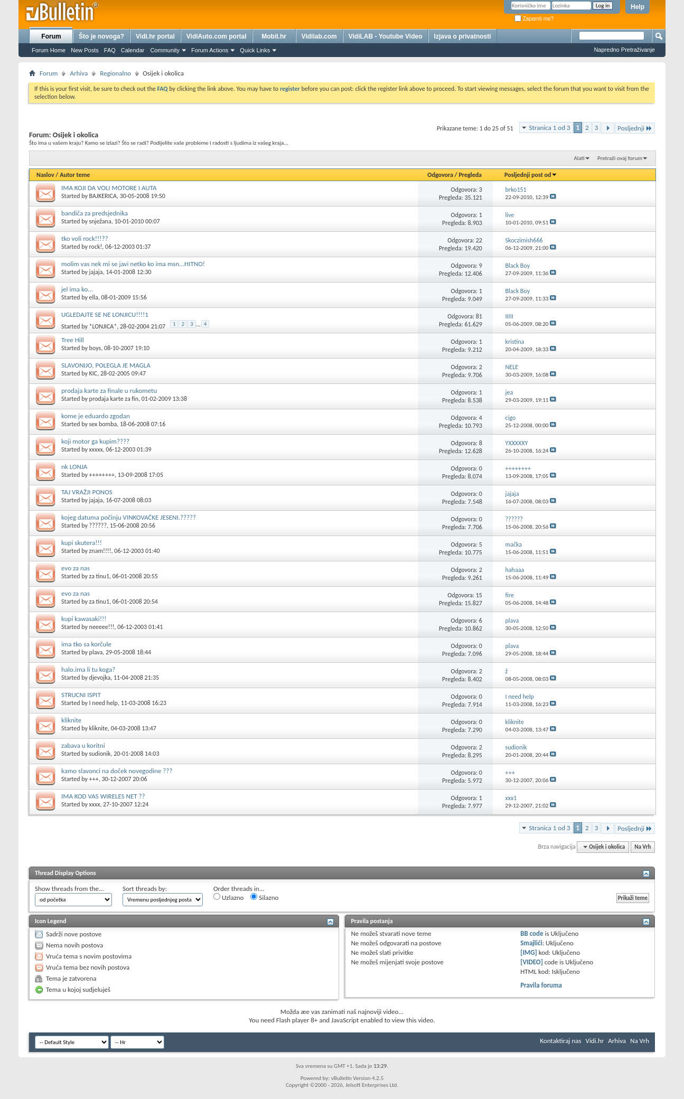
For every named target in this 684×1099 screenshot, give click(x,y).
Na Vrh (642, 846)
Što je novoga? (101, 36)
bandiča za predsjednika (94, 213)
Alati (579, 158)
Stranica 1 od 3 (549, 127)
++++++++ (102, 474)
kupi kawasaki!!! (83, 619)
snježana (100, 221)
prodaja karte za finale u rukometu (109, 390)
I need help (103, 703)
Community (165, 50)
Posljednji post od (530, 175)
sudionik (100, 753)
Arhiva (79, 73)
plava (96, 652)
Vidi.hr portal (155, 36)
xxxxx (96, 449)
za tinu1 (99, 576)
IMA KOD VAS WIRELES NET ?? (103, 796)
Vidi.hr (595, 1041)
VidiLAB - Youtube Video (386, 36)
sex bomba (103, 424)
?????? (98, 525)
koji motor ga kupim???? (95, 441)
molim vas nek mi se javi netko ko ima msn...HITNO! (133, 264)
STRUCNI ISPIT (81, 695)
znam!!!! (100, 551)
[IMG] (528, 952)
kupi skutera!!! (81, 543)
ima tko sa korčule (86, 644)
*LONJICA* (103, 326)
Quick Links (255, 50)
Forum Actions (209, 50)
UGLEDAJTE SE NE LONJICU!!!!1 (104, 314)
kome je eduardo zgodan (95, 416)
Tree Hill (72, 340)
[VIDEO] (531, 962)
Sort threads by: (145, 889)
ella (93, 297)
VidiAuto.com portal (216, 36)
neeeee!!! (102, 627)
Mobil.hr (273, 36)
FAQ (110, 50)
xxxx (94, 804)
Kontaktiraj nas (560, 1041)
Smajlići (531, 943)
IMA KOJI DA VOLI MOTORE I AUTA (109, 188)
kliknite (71, 720)
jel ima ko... (77, 289)
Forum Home (48, 50)
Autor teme (75, 175)
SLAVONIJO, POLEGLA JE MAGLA (106, 365)
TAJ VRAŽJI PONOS (87, 492)
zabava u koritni (83, 745)
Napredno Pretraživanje (624, 49)
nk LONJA (74, 467)
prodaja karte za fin (113, 398)
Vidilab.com (319, 36)
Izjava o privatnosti (462, 36)
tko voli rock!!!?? (84, 238)
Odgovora (440, 175)
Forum (51, 36)
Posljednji (634, 128)
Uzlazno (228, 897)
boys (95, 348)
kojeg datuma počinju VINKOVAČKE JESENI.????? (128, 517)
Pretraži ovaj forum (619, 158)
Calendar (133, 50)
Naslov (45, 175)
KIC (93, 373)
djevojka (100, 677)
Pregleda (470, 175)
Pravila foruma (541, 985)
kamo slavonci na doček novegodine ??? (116, 771)
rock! (95, 246)
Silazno (264, 897)
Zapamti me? (534, 19)
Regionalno (115, 73)
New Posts (85, 50)
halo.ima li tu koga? (88, 669)
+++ (94, 779)
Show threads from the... (69, 889)
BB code (531, 933)
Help (637, 7)
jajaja (96, 272)
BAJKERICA (103, 196)
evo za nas (75, 568)
